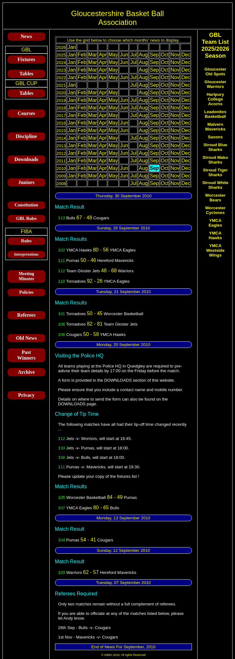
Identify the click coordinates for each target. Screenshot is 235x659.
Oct (165, 54)
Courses (26, 113)
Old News (26, 338)
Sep (154, 54)
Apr (103, 54)
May (113, 54)
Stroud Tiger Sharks (215, 172)
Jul (133, 54)
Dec (185, 54)
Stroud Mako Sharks (215, 160)
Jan (72, 47)
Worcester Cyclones (215, 210)
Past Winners (26, 355)
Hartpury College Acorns (215, 99)
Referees (26, 315)
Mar (92, 54)
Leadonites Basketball (215, 114)
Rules (26, 241)
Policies (26, 292)
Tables (26, 73)
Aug (143, 54)
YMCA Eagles (215, 223)
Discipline (26, 136)
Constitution (26, 205)
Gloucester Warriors (215, 84)
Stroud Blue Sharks (215, 147)
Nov (175, 54)
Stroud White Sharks (215, 185)
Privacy (26, 395)
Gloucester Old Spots (215, 71)
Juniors (26, 182)
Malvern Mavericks (215, 126)
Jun (124, 54)
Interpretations (26, 254)
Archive (26, 372)
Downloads (26, 159)
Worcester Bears (215, 197)
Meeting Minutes (26, 276)
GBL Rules (26, 218)
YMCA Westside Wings (215, 250)
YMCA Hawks (215, 235)
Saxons (215, 137)
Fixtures (26, 59)
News (26, 36)
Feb (82, 54)
